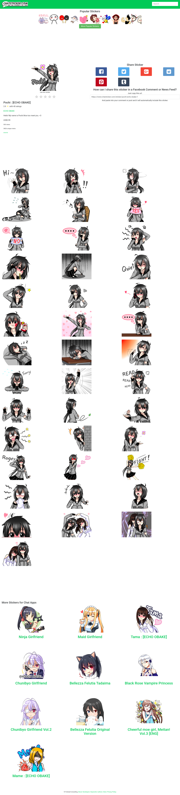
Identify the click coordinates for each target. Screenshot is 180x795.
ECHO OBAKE (8, 111)
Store (105, 792)
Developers (86, 792)
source (5, 132)
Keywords (93, 792)
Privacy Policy (111, 792)
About (80, 792)
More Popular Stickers (90, 26)
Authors (100, 792)
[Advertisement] (69, 47)
